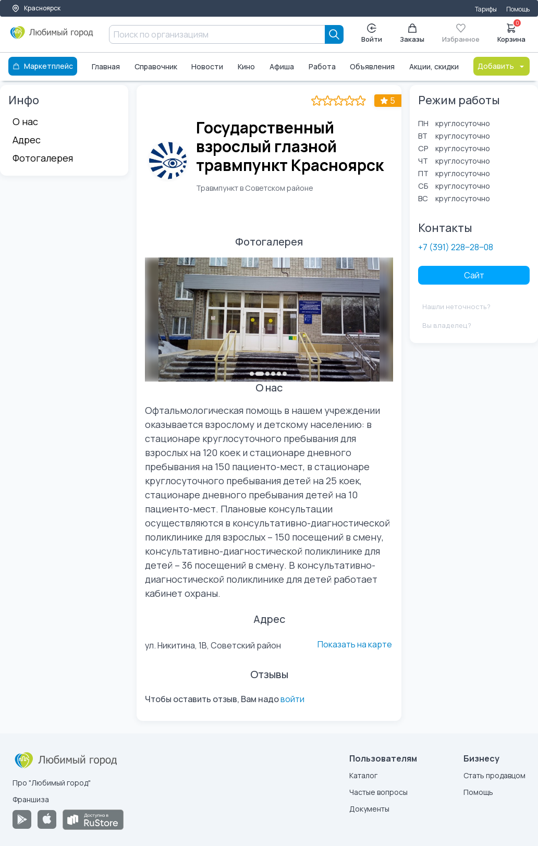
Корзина (511, 32)
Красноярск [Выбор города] (35, 8)
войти (292, 699)
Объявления (372, 66)
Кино (246, 66)
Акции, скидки (434, 66)
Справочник (155, 66)
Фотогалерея (43, 158)
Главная (106, 66)
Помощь (518, 9)
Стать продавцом (494, 775)
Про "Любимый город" (52, 783)
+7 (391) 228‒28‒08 (455, 247)
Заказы (412, 33)
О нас (25, 121)
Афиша (282, 66)
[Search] (334, 34)
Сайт (474, 275)
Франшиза (31, 799)
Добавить (501, 66)
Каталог (363, 775)
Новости (207, 66)
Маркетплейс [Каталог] (43, 66)
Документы (369, 809)
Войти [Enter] (371, 33)
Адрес (27, 139)
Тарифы (486, 9)
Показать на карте (354, 644)
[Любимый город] (51, 36)
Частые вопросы (378, 792)
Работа (322, 66)
